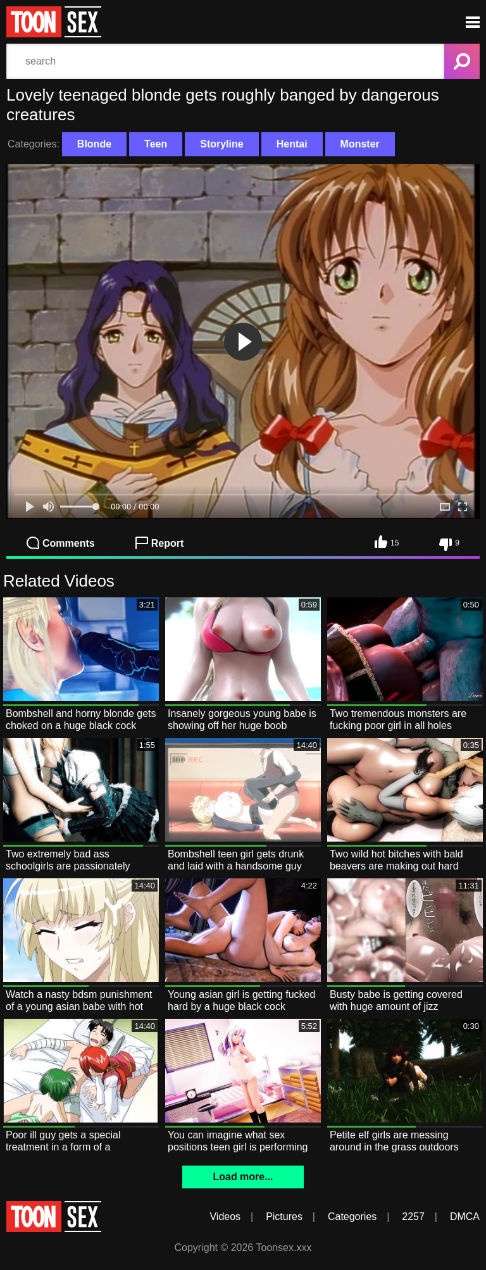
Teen (155, 144)
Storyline (221, 144)
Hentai (292, 144)
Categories (352, 1216)
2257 (413, 1216)
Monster (360, 144)
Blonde (94, 144)
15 (387, 541)
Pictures (284, 1216)
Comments (61, 543)
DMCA (465, 1216)
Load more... (243, 1176)
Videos (224, 1216)
